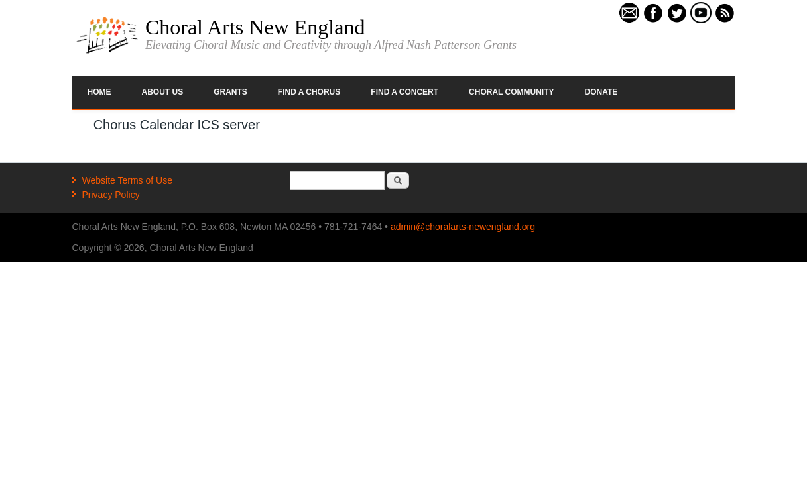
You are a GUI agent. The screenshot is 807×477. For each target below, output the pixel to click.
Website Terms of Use (127, 180)
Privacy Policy (111, 194)
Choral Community (511, 92)
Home (99, 92)
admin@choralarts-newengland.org (463, 226)
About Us (163, 92)
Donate (601, 92)
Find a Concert (404, 92)
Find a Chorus (309, 92)
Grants (230, 92)
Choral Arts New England (255, 27)
